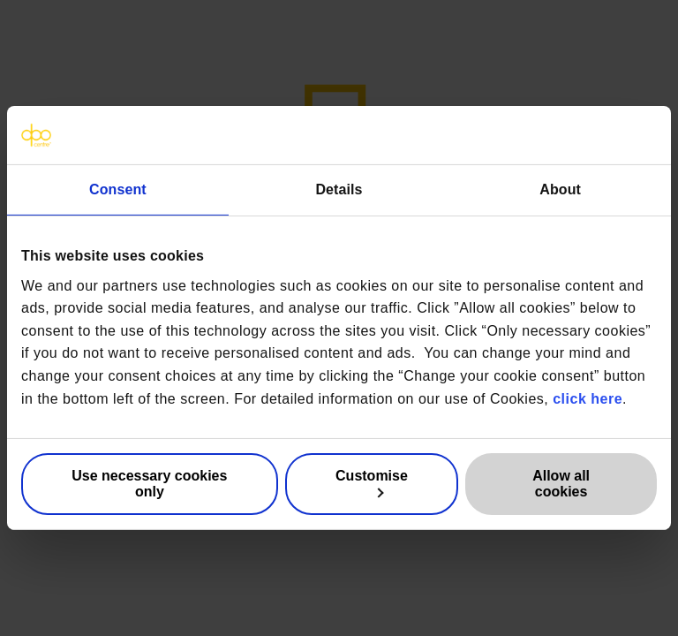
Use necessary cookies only (149, 483)
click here (587, 397)
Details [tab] (338, 189)
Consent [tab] (118, 189)
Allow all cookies (561, 483)
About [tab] (560, 189)
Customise (371, 483)
